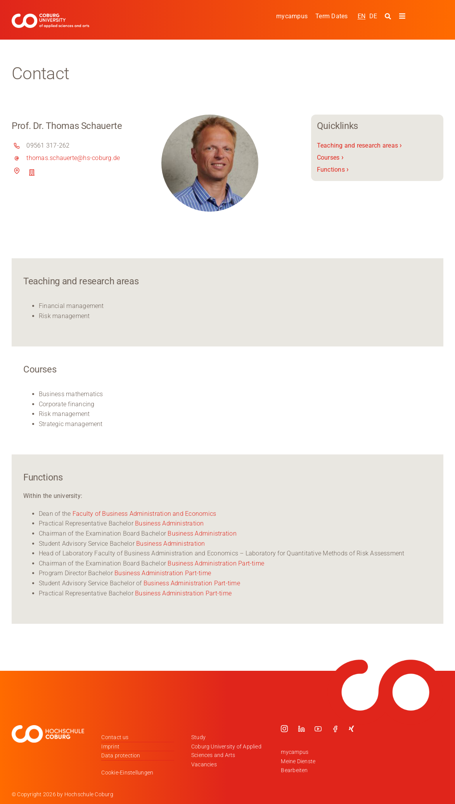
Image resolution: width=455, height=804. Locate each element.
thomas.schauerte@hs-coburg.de (73, 158)
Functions (333, 169)
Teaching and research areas (359, 145)
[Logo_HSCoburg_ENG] (50, 16)
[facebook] (335, 728)
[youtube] (318, 728)
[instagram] (284, 728)
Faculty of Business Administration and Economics (144, 513)
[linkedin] (301, 728)
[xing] (351, 728)
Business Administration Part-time (216, 563)
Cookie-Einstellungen (127, 772)
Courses (330, 157)
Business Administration (169, 523)
